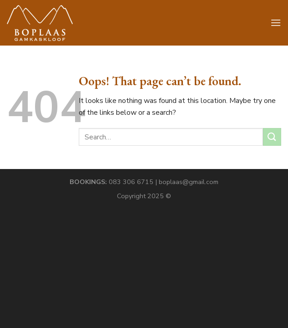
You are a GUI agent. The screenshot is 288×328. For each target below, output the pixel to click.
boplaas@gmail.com (188, 181)
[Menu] (275, 22)
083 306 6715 (131, 181)
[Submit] (272, 137)
